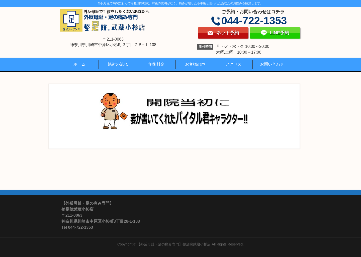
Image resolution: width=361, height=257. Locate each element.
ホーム (79, 64)
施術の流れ (118, 64)
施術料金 (156, 64)
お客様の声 (195, 64)
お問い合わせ (272, 64)
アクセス (233, 64)
